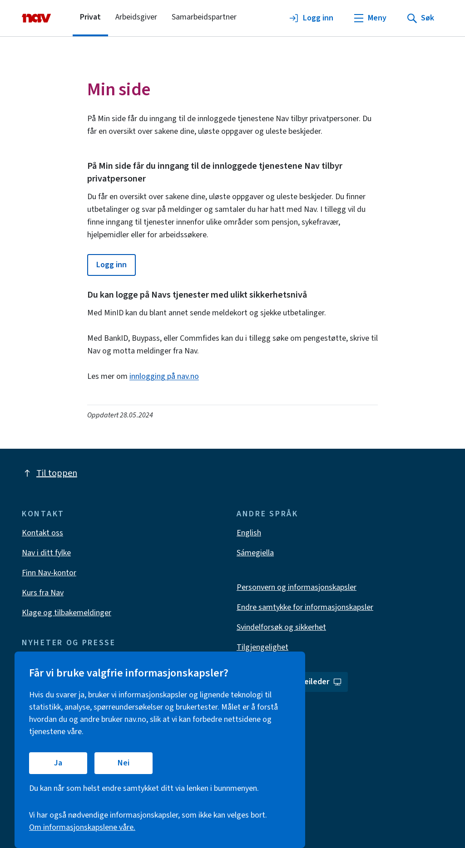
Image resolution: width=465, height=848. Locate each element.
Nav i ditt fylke (46, 553)
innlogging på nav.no (164, 376)
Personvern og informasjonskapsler (296, 587)
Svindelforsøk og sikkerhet (281, 627)
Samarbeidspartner (204, 17)
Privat (90, 17)
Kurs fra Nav (43, 592)
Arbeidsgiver (136, 17)
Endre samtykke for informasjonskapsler (305, 607)
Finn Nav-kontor (49, 572)
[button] (111, 265)
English (249, 533)
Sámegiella (255, 553)
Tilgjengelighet (262, 647)
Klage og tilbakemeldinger (66, 612)
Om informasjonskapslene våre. (82, 827)
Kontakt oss (42, 533)
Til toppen (49, 473)
